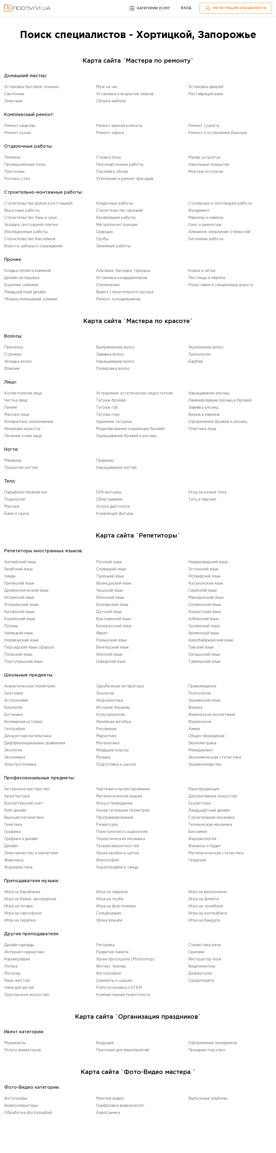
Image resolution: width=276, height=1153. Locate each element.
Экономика (14, 757)
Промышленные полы (25, 164)
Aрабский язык (18, 569)
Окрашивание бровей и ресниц (126, 436)
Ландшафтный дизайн (25, 292)
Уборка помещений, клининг (31, 299)
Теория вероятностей (117, 846)
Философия (107, 860)
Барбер (195, 361)
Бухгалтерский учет (23, 803)
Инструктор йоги (204, 959)
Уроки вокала (109, 920)
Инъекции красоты (22, 429)
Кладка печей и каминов (27, 270)
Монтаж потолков (205, 171)
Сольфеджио (108, 913)
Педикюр (105, 460)
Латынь (11, 626)
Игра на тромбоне (205, 906)
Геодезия (197, 860)
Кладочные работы (114, 203)
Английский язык (20, 562)
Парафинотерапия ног (25, 492)
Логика (10, 966)
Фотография (108, 973)
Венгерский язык (112, 647)
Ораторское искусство (26, 995)
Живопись (13, 860)
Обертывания (109, 499)
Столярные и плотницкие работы (220, 203)
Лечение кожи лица (23, 436)
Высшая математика (24, 817)
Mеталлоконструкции (116, 224)
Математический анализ (119, 796)
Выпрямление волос (115, 347)
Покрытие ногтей (21, 467)
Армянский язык (203, 633)
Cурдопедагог (201, 980)
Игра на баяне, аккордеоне (30, 899)
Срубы (102, 239)
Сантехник (14, 94)
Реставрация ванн (205, 94)
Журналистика (18, 867)
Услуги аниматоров (22, 1050)
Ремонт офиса (110, 133)
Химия (194, 729)
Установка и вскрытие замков (125, 94)
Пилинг (10, 407)
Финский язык (109, 654)
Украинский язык (204, 700)
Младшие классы (112, 750)
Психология (199, 693)
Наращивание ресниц (208, 393)
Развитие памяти (112, 952)
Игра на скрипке (20, 920)
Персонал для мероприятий (122, 1050)
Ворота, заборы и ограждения (33, 246)
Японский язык (110, 597)
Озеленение (108, 285)
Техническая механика (210, 824)
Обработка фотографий (28, 1112)
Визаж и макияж (204, 414)
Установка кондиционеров (121, 278)
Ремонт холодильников (118, 299)
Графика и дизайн (21, 839)
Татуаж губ (107, 407)
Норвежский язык (21, 640)
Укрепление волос (206, 347)
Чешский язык (109, 590)
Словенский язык (204, 604)
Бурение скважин (21, 285)
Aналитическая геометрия (29, 686)
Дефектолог (200, 973)
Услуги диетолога (113, 506)
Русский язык (109, 562)
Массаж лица (16, 414)
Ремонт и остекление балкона (217, 133)
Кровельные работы (116, 217)
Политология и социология (122, 831)
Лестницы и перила (206, 278)
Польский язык (18, 654)
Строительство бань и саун (30, 217)
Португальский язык (23, 661)
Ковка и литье (201, 270)
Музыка (103, 757)
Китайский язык (19, 612)
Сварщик (104, 232)
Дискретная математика (27, 736)
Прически (13, 347)
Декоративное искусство (213, 796)
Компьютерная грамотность (123, 995)
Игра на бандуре (204, 920)
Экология (13, 750)
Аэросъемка (108, 1112)
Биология (13, 707)
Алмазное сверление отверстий (219, 232)
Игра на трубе (110, 899)
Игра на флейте (203, 899)
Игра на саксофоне (23, 913)
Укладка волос (18, 361)
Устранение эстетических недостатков (134, 393)
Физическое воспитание (211, 714)
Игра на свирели (112, 892)
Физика (195, 707)
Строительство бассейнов (29, 239)
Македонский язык (206, 597)
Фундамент (199, 210)
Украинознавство (205, 764)
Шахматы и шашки (114, 980)
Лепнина (12, 157)
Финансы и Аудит (204, 846)
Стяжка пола (108, 157)
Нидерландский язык (208, 562)
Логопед (12, 973)
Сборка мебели (111, 101)
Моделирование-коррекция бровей (130, 429)
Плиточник (14, 171)
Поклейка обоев (112, 171)
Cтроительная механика (211, 817)
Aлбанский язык (203, 619)
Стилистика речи (204, 945)
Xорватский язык (204, 612)
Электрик (13, 101)
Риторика (105, 945)
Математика (107, 743)
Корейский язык (19, 619)
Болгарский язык (112, 604)
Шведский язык (111, 661)
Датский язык (109, 612)
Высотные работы (22, 210)
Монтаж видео (110, 1098)
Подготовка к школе (116, 764)
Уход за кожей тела (207, 492)
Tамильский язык (204, 661)
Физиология (199, 722)
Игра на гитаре (18, 906)
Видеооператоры (21, 1105)
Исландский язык (204, 576)
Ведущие (105, 1043)
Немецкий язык (18, 633)
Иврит (102, 633)
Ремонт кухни (17, 133)
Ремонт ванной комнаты (119, 125)
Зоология (105, 693)
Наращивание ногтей (116, 467)
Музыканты (15, 1043)
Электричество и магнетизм (31, 853)
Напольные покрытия (208, 164)
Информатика (109, 700)
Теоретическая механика (120, 839)
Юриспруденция (203, 789)
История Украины (113, 707)
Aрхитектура (17, 796)
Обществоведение (206, 736)
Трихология (199, 354)
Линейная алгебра (113, 722)
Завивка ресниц (203, 407)
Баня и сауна (16, 513)
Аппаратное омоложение (28, 421)
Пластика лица (202, 429)
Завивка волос (110, 354)
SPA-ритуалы (108, 492)
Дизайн (11, 846)
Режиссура (107, 824)
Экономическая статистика (214, 757)
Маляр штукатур (204, 157)
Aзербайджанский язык (210, 640)
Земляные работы (113, 246)
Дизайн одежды (19, 945)
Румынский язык (111, 640)
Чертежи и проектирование (123, 789)
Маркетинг (106, 736)
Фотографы (15, 1098)
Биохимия (197, 831)
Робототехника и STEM (119, 987)
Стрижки (12, 354)
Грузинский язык (204, 626)
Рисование (106, 729)
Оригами (196, 952)
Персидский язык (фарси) (29, 647)
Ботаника (13, 714)
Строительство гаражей (119, 210)
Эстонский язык (203, 569)
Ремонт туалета (203, 125)
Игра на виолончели (207, 892)
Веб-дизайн (15, 810)
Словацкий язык (111, 569)
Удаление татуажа (114, 421)
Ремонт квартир (19, 125)
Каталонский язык (205, 583)
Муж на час (107, 87)
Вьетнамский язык (113, 619)
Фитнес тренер (111, 966)
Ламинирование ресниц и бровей (219, 400)
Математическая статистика (216, 853)
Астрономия (16, 700)
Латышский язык (204, 654)
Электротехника (20, 764)
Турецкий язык (110, 576)
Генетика (13, 824)
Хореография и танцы (117, 867)
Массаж (11, 506)
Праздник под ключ (206, 1050)
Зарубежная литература (120, 686)
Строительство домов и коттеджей (38, 203)
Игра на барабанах (22, 892)
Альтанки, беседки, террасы (123, 270)
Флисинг (12, 368)
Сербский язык (202, 590)
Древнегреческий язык (26, 590)
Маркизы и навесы (205, 217)
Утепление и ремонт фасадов (124, 179)
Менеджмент (200, 750)
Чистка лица (15, 400)
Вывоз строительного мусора (124, 292)
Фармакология (202, 839)
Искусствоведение (114, 803)
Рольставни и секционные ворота (220, 285)
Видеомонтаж (201, 966)
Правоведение (202, 686)
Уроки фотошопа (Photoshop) (125, 959)
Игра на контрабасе (207, 913)
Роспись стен (17, 179)
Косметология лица (23, 393)
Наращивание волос (115, 361)
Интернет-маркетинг (24, 952)
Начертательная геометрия (122, 810)
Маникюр (13, 460)
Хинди (10, 576)
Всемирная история (23, 722)
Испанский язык (19, 597)
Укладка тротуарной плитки (31, 224)
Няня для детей (19, 987)
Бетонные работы (205, 239)
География (14, 729)
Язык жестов (16, 980)
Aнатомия (13, 693)
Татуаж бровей (111, 400)
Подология (14, 499)
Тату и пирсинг (202, 499)
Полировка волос (113, 368)
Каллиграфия (17, 959)
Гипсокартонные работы (119, 164)
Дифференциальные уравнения (34, 743)
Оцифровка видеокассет (120, 1105)
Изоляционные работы (26, 232)
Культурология (110, 714)
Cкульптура (199, 803)
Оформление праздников (212, 1043)
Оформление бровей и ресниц (217, 421)
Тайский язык (201, 647)
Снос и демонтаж (204, 224)
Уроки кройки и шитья (117, 853)
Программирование (114, 817)
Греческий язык (19, 583)
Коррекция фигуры (114, 513)
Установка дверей (205, 87)
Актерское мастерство (27, 789)
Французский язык (113, 583)
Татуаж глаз (107, 414)
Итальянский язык (21, 604)
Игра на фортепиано (116, 906)
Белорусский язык (114, 626)
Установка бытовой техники (31, 87)
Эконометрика (202, 743)
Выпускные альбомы (207, 1098)
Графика (12, 831)
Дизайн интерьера (21, 278)
